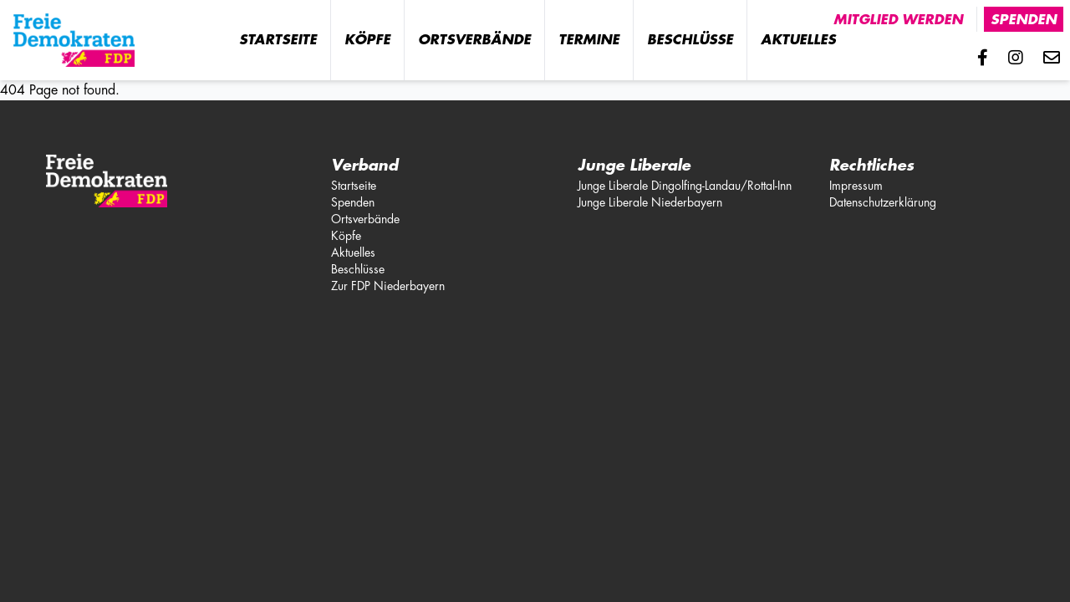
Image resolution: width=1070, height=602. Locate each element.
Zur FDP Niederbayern (388, 286)
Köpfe (367, 40)
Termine (588, 40)
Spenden (1024, 20)
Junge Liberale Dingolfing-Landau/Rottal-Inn (685, 185)
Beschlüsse (690, 40)
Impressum (856, 185)
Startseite (278, 40)
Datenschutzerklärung (882, 202)
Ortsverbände (474, 40)
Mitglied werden (898, 20)
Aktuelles (798, 40)
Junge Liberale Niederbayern (650, 202)
